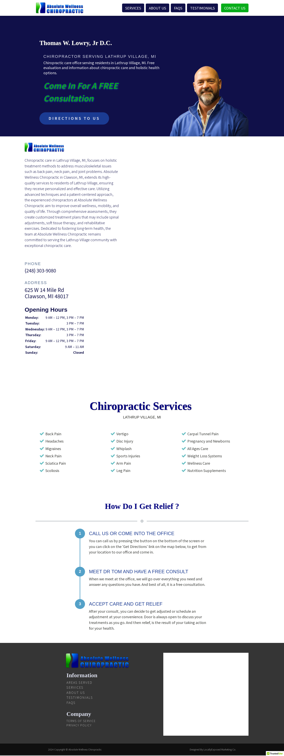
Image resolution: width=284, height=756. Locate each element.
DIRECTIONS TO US (75, 118)
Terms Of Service (81, 721)
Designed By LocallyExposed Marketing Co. (213, 749)
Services (133, 7)
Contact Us (234, 7)
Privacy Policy (79, 726)
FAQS (178, 7)
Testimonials (202, 7)
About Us (157, 7)
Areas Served (79, 682)
